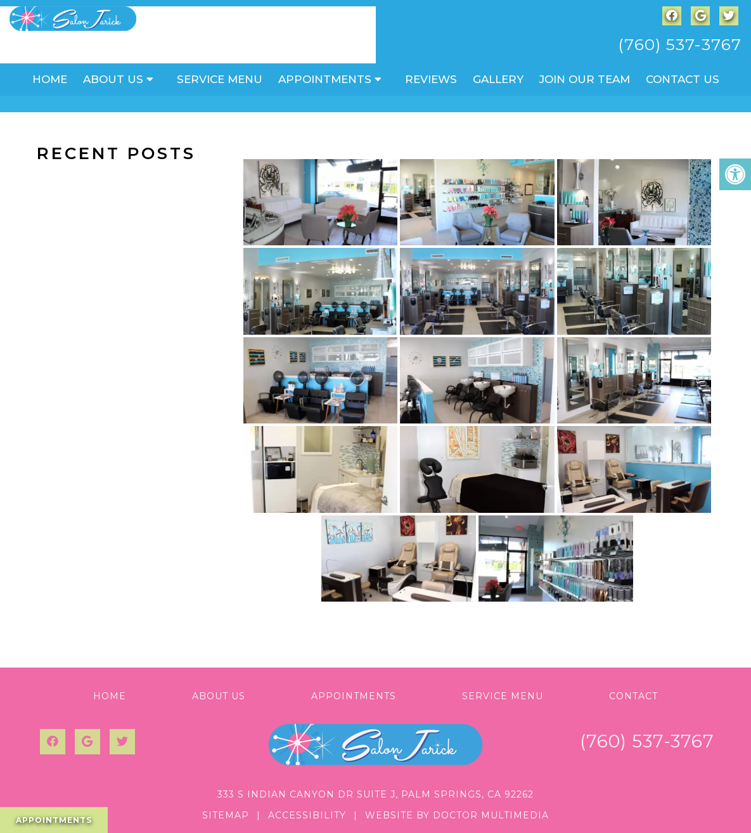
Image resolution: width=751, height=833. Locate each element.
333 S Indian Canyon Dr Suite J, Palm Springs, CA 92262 (375, 794)
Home (49, 79)
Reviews (431, 79)
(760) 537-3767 (679, 44)
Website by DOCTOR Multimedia (457, 815)
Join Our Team (584, 79)
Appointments (324, 79)
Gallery (498, 79)
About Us (113, 79)
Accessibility (307, 815)
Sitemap (225, 815)
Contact (633, 696)
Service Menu (219, 79)
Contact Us (682, 79)
